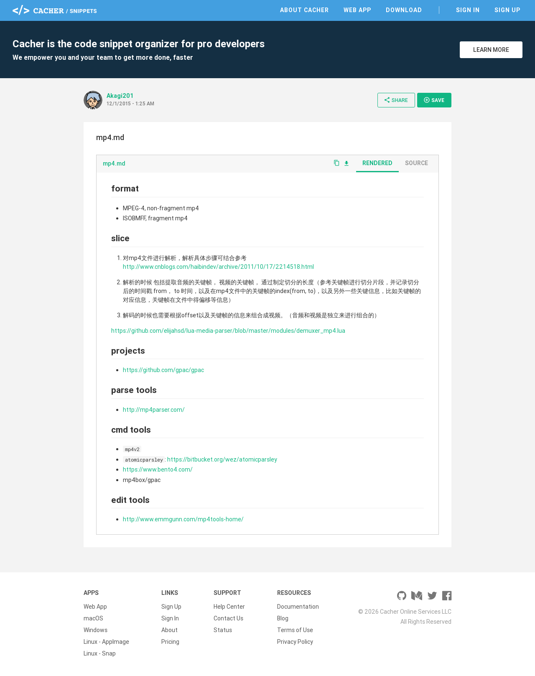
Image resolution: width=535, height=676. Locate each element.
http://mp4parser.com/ (154, 409)
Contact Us (228, 618)
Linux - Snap (100, 653)
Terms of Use (295, 630)
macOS (93, 618)
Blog (282, 618)
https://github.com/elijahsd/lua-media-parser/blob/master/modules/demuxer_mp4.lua (228, 330)
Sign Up (507, 10)
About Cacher (304, 10)
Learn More (491, 50)
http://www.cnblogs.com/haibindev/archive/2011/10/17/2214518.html (218, 266)
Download (404, 10)
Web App (357, 10)
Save (433, 100)
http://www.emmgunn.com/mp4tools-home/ (183, 519)
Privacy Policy (295, 641)
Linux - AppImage (106, 641)
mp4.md (114, 163)
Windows (95, 630)
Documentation (298, 606)
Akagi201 (120, 95)
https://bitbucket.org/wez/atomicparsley (222, 459)
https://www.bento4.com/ (158, 469)
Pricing (170, 641)
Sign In (468, 10)
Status (223, 630)
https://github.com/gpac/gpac (163, 370)
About (169, 630)
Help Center (229, 606)
